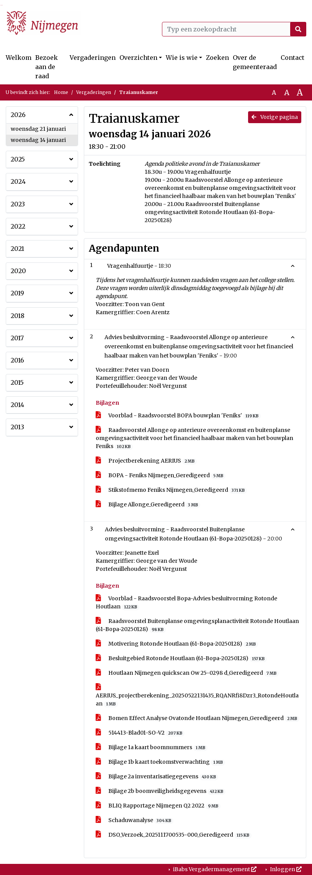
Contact (292, 57)
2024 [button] (18, 181)
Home (61, 92)
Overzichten (138, 57)
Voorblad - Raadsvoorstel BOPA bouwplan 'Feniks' (178, 415)
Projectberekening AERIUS (146, 461)
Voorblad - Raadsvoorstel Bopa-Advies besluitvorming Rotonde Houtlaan (186, 602)
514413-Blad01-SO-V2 (140, 733)
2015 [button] (17, 382)
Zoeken (217, 57)
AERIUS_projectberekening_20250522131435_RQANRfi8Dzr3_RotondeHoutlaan (197, 695)
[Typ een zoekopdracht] (234, 29)
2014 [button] (17, 405)
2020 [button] (18, 271)
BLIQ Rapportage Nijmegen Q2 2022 (158, 805)
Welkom (18, 57)
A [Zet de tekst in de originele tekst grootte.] (274, 92)
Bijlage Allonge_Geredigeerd (148, 504)
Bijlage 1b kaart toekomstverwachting (160, 762)
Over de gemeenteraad (255, 62)
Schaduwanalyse (135, 820)
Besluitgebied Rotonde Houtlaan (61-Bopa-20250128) (181, 658)
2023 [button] (18, 204)
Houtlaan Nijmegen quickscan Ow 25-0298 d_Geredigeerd (187, 673)
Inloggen (285, 869)
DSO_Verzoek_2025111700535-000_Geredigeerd (174, 835)
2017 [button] (17, 338)
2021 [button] (17, 248)
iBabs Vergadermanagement (214, 869)
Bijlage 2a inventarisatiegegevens (157, 776)
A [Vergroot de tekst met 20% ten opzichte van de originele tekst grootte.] (286, 92)
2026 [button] (18, 115)
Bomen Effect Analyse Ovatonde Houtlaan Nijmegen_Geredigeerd (198, 718)
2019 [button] (17, 293)
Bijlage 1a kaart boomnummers (152, 747)
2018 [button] (18, 316)
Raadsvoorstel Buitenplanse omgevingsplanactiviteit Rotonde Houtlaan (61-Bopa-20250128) (197, 625)
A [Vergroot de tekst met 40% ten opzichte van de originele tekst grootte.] (300, 92)
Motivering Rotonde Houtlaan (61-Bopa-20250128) (177, 644)
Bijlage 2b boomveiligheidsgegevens (161, 791)
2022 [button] (18, 226)
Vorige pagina (275, 117)
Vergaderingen (93, 57)
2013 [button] (17, 427)
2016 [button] (17, 360)
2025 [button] (18, 159)
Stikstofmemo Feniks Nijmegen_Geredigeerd (171, 490)
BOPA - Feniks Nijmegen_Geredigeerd (161, 475)
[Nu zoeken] (298, 29)
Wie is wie (182, 57)
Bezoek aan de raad (46, 67)
